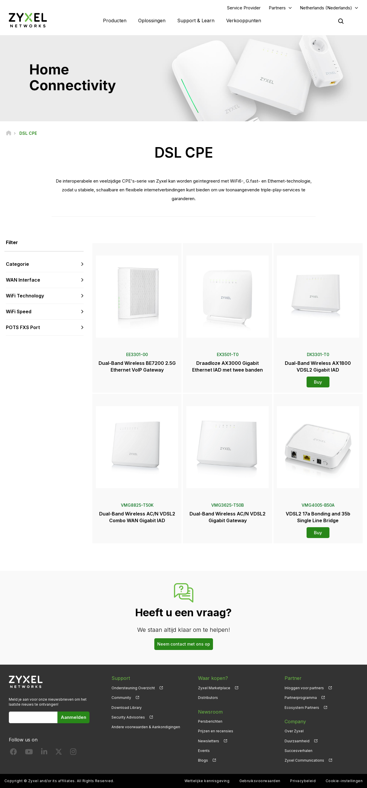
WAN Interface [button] (23, 280)
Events (204, 750)
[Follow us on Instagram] (73, 753)
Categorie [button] (17, 264)
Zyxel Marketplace (214, 688)
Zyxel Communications (304, 760)
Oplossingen (151, 20)
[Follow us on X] (58, 753)
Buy (318, 382)
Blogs (203, 760)
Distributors (208, 697)
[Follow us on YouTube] (29, 753)
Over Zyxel (294, 731)
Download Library (126, 707)
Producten (114, 20)
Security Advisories (128, 717)
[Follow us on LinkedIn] (44, 753)
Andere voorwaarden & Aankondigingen (145, 727)
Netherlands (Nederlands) (326, 8)
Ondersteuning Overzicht (133, 688)
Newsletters (208, 741)
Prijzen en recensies (215, 731)
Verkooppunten (243, 20)
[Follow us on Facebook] (13, 753)
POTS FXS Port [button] (23, 327)
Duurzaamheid (297, 741)
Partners (277, 8)
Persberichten (210, 721)
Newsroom (210, 712)
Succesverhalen (298, 750)
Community (121, 697)
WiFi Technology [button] (25, 296)
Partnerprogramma (301, 697)
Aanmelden (73, 717)
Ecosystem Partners (302, 707)
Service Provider (244, 8)
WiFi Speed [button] (18, 311)
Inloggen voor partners (304, 688)
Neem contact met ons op (183, 643)
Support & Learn (195, 20)
